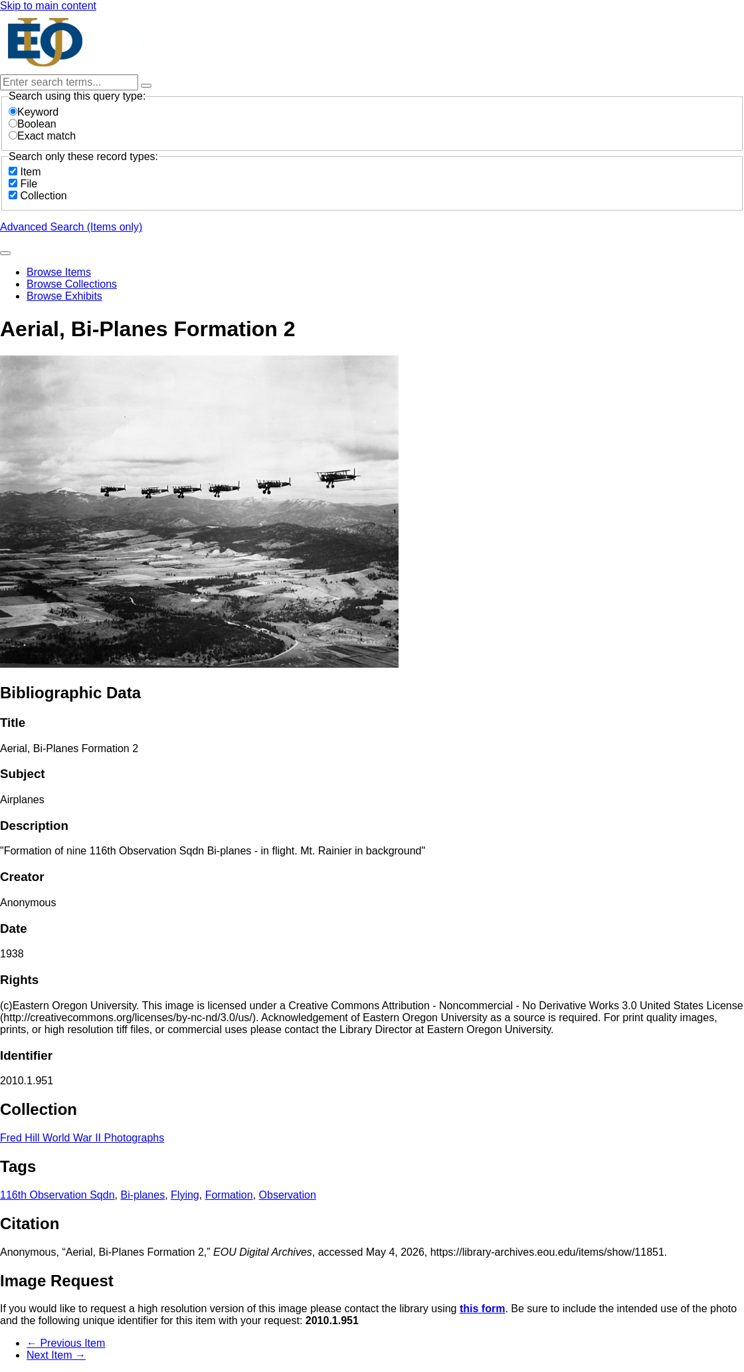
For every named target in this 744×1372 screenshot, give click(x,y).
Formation (229, 1195)
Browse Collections (72, 284)
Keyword (33, 112)
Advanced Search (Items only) (71, 227)
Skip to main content (48, 5)
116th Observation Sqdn (57, 1195)
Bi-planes (142, 1195)
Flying (185, 1195)
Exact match (42, 136)
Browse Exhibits (64, 296)
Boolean (32, 124)
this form (482, 1308)
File (28, 183)
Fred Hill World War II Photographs (82, 1137)
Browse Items (59, 272)
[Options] (146, 86)
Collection (43, 195)
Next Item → (56, 1355)
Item (30, 171)
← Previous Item (66, 1343)
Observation (287, 1195)
